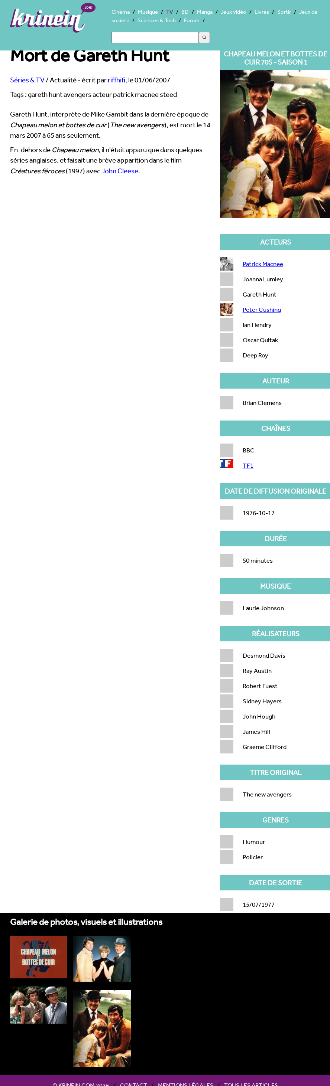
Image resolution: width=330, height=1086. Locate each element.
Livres (262, 11)
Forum (192, 20)
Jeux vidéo (233, 11)
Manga (205, 11)
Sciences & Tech (157, 20)
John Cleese (119, 171)
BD (185, 11)
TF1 (248, 465)
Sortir (284, 11)
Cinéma (120, 11)
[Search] (155, 37)
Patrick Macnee (263, 264)
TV (169, 11)
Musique (148, 11)
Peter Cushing (262, 309)
